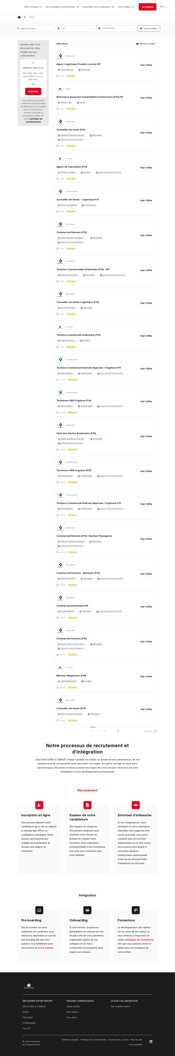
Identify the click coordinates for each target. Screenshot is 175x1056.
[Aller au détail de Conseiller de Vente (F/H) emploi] (105, 709)
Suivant (151, 731)
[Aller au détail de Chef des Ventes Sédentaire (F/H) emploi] (105, 436)
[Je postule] (147, 7)
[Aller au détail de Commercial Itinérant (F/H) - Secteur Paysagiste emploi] (105, 539)
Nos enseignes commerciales (60, 7)
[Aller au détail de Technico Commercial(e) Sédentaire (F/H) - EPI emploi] (105, 270)
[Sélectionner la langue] (163, 7)
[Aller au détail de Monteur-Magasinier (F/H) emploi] (105, 676)
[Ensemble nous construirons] (113, 7)
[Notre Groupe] (40, 7)
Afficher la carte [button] (145, 44)
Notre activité (73, 1006)
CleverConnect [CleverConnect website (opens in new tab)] (32, 1044)
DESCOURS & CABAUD (34, 1006)
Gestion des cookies (118, 1039)
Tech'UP (26, 1028)
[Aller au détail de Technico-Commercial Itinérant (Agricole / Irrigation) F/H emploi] (105, 369)
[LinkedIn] (150, 1041)
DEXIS (26, 1012)
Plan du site (136, 1039)
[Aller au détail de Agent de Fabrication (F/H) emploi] (105, 168)
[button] (33, 83)
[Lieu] (72, 28)
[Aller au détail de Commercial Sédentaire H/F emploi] (105, 607)
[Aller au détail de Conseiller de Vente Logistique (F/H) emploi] (105, 303)
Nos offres (72, 1017)
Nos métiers (125, 7)
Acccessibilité (135, 1044)
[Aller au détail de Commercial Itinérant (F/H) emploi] (105, 235)
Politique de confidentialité (94, 1039)
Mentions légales (70, 1039)
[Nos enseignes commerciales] (77, 7)
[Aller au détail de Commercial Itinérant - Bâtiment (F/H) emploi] (105, 574)
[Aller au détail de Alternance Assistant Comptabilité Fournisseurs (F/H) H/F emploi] (105, 98)
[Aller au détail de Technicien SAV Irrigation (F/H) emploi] (105, 401)
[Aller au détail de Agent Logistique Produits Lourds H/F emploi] (105, 65)
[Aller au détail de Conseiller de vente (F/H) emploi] (105, 132)
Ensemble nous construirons (97, 7)
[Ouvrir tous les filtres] (148, 28)
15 (118, 731)
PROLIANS (28, 1017)
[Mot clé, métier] (34, 28)
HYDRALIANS (29, 1023)
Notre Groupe (31, 7)
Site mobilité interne (120, 1006)
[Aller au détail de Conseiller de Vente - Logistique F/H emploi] (105, 200)
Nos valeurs (72, 1012)
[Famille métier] (113, 28)
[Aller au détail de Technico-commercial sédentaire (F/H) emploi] (105, 336)
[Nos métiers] (133, 7)
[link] (146, 65)
